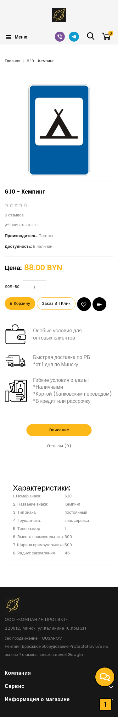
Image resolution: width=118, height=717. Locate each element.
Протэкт (45, 236)
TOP (105, 704)
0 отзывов (14, 215)
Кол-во (12, 286)
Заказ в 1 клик (56, 303)
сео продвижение (21, 638)
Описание (59, 430)
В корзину (20, 303)
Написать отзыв (21, 225)
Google (75, 654)
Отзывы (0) (59, 446)
